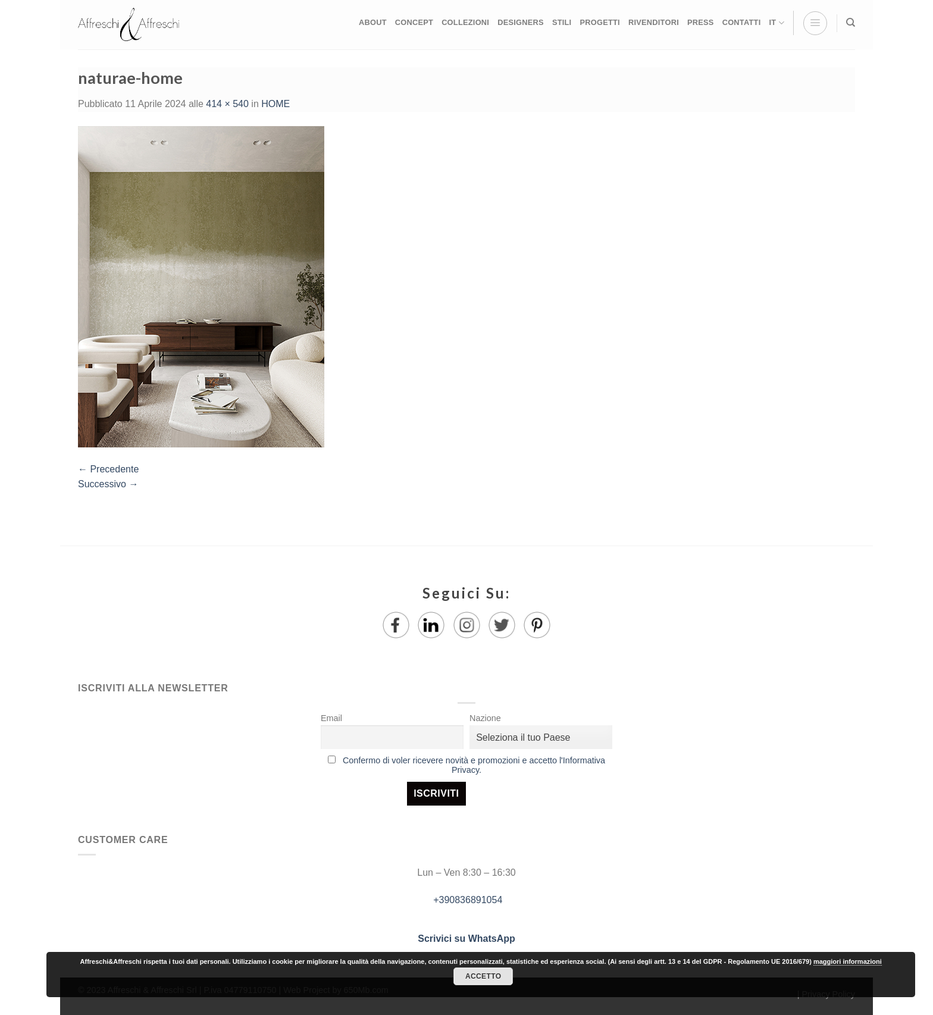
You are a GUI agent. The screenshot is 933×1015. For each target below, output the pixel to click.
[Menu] (815, 23)
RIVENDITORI (653, 22)
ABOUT (373, 22)
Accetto (483, 976)
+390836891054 (467, 900)
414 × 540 (227, 104)
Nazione (485, 718)
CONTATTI (741, 22)
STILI (562, 22)
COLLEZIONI (465, 22)
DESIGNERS (520, 22)
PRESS (700, 22)
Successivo (108, 484)
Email (331, 718)
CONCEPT (414, 22)
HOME (275, 104)
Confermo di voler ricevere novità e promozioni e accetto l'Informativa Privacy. (474, 765)
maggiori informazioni (847, 961)
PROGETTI (599, 22)
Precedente (108, 469)
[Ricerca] (850, 22)
